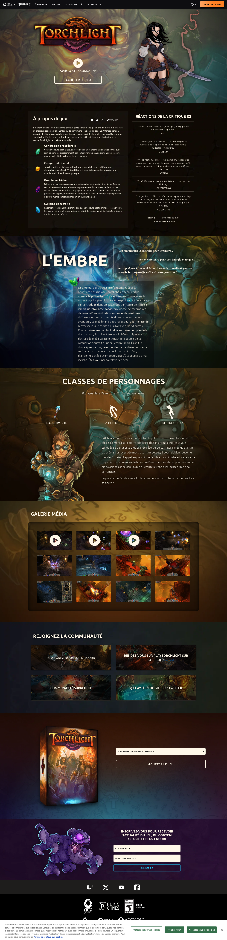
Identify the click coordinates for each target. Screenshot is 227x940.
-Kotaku (163, 173)
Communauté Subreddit (71, 688)
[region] (113, 930)
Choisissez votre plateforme (136, 751)
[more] (189, 116)
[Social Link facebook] (137, 887)
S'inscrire (147, 867)
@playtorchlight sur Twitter (156, 688)
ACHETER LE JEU (212, 4)
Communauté (73, 4)
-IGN (163, 133)
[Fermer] (221, 929)
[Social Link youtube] (121, 887)
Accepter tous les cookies (202, 929)
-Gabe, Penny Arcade (163, 221)
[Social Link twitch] (90, 887)
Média (56, 4)
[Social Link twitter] (105, 887)
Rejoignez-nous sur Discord (71, 658)
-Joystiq (163, 151)
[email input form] (147, 848)
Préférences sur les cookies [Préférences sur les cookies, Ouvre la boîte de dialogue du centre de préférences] (146, 929)
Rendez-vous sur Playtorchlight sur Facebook (156, 657)
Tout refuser (174, 929)
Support (94, 4)
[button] (9, 4)
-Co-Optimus (163, 209)
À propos (41, 4)
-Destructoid (163, 188)
